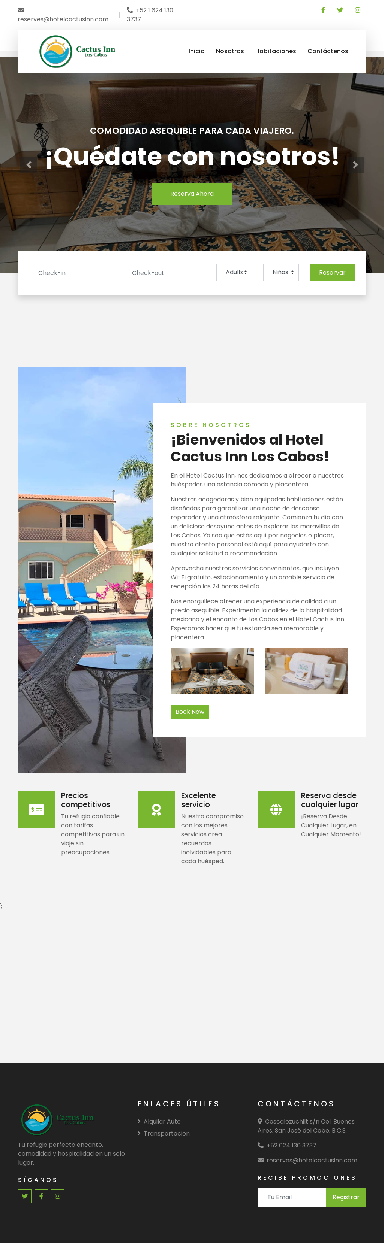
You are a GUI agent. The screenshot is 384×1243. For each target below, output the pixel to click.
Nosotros (230, 51)
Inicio (197, 51)
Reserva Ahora (192, 194)
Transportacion (164, 1133)
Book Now (190, 711)
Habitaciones (275, 51)
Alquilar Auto (159, 1121)
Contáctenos (328, 51)
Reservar (332, 272)
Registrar (346, 1197)
